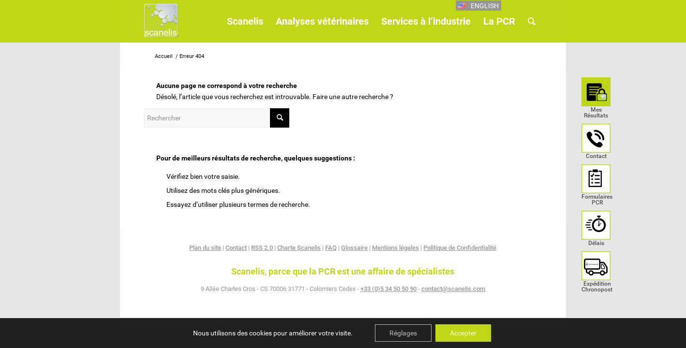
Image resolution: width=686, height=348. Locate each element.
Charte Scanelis (299, 247)
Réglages (403, 333)
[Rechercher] (532, 21)
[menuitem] (596, 100)
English (485, 6)
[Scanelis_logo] (161, 25)
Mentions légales (395, 247)
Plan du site (205, 247)
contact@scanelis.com (453, 288)
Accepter (463, 333)
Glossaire (354, 247)
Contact (236, 247)
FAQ (331, 247)
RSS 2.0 (262, 247)
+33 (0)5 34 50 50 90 (388, 288)
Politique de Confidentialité (459, 247)
